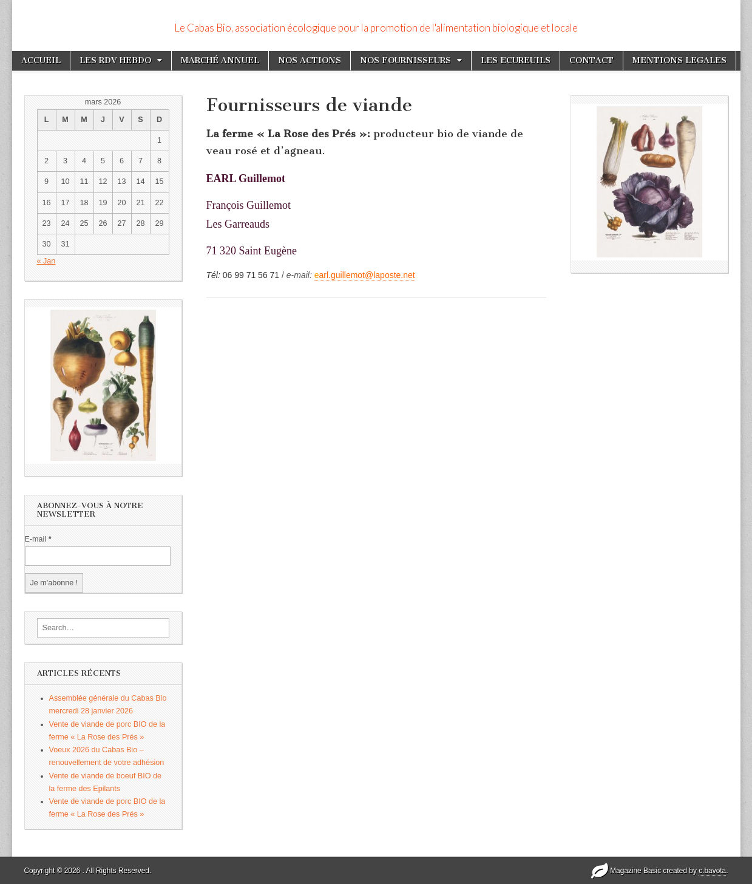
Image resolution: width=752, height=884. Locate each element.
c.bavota (712, 870)
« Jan (46, 261)
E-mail (38, 539)
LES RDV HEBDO (115, 60)
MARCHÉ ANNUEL (220, 60)
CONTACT (591, 60)
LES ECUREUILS (515, 60)
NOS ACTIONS (309, 60)
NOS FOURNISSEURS (405, 60)
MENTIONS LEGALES (679, 60)
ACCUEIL (41, 60)
